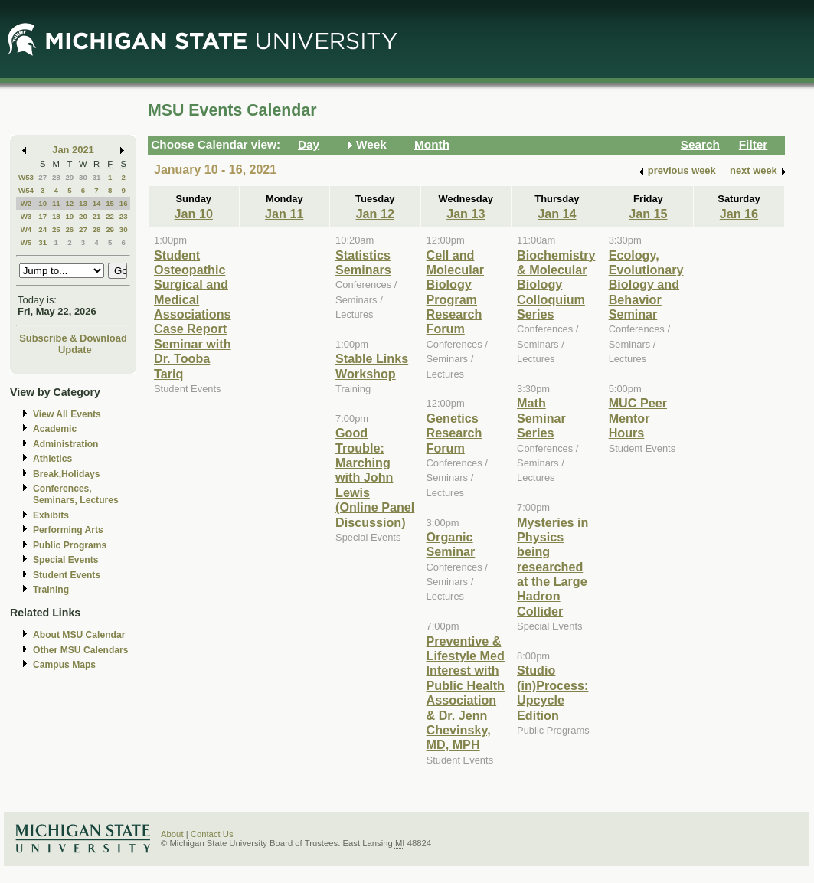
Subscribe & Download (73, 338)
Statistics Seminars (363, 262)
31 (97, 177)
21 (97, 216)
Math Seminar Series (541, 418)
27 (42, 177)
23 (123, 216)
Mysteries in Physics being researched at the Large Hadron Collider (552, 566)
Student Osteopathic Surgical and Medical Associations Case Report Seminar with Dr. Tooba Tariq (192, 314)
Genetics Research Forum (454, 433)
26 (69, 229)
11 (56, 203)
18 (56, 216)
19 (69, 216)
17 (42, 216)
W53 (26, 177)
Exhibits (51, 515)
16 (123, 203)
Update (75, 349)
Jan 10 (194, 214)
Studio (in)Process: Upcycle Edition (552, 692)
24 (42, 229)
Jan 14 (557, 214)
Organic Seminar (451, 544)
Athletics (52, 458)
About (172, 834)
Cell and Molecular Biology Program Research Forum (455, 292)
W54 (26, 190)
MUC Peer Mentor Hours (638, 418)
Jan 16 (739, 214)
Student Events (66, 575)
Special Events (65, 559)
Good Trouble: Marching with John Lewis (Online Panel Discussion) (374, 477)
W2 (26, 203)
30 (83, 177)
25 (56, 229)
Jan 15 (648, 214)
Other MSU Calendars (81, 650)
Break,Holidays (66, 474)
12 (69, 203)
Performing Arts (68, 530)
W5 (26, 242)
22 (110, 216)
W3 (26, 216)
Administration (65, 444)
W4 (26, 229)
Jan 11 (284, 214)
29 (69, 177)
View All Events (67, 414)
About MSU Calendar (79, 635)
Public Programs (69, 545)
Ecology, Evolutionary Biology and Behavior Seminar (646, 285)
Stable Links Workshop (371, 366)
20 (83, 216)
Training (51, 589)
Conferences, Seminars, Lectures (76, 494)
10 (42, 203)
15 (110, 203)
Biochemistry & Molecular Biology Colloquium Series (556, 285)
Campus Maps (64, 664)
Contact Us (212, 834)
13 (83, 203)
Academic (55, 429)
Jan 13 (465, 214)
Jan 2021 (73, 149)
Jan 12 (375, 214)
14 (97, 203)
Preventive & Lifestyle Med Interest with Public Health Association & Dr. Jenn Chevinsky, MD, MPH (466, 693)
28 (56, 177)
